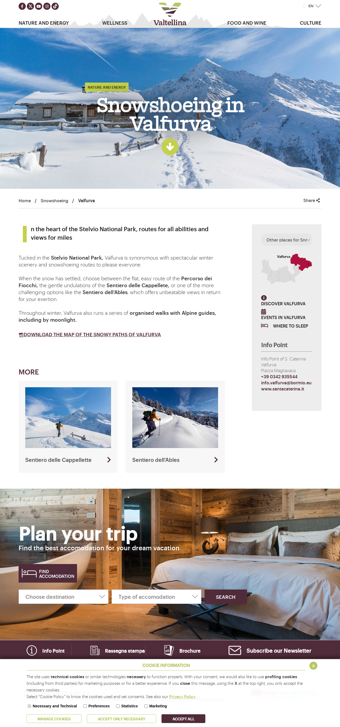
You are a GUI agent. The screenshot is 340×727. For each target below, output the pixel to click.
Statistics (129, 706)
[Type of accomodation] (156, 597)
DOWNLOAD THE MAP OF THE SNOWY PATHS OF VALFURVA (90, 334)
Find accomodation (56, 573)
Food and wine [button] (246, 22)
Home (25, 200)
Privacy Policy (182, 696)
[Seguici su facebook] (22, 6)
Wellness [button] (114, 22)
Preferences (99, 706)
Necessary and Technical (55, 706)
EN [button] (310, 6)
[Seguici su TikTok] (55, 6)
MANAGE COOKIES (54, 718)
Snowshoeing (54, 200)
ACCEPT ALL (183, 718)
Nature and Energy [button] (44, 22)
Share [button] (311, 200)
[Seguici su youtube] (38, 6)
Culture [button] (310, 22)
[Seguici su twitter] (30, 6)
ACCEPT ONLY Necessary (121, 718)
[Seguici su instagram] (46, 6)
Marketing (158, 706)
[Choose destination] (63, 597)
